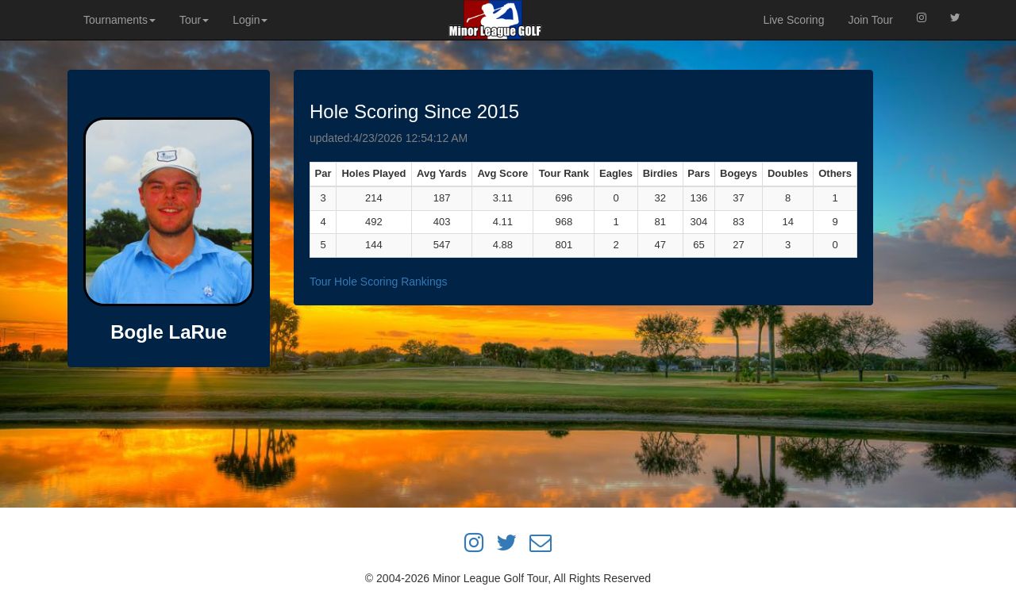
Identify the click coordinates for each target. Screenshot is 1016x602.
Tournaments (119, 19)
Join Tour (870, 19)
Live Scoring (793, 19)
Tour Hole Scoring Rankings (379, 281)
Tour (194, 19)
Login (250, 19)
